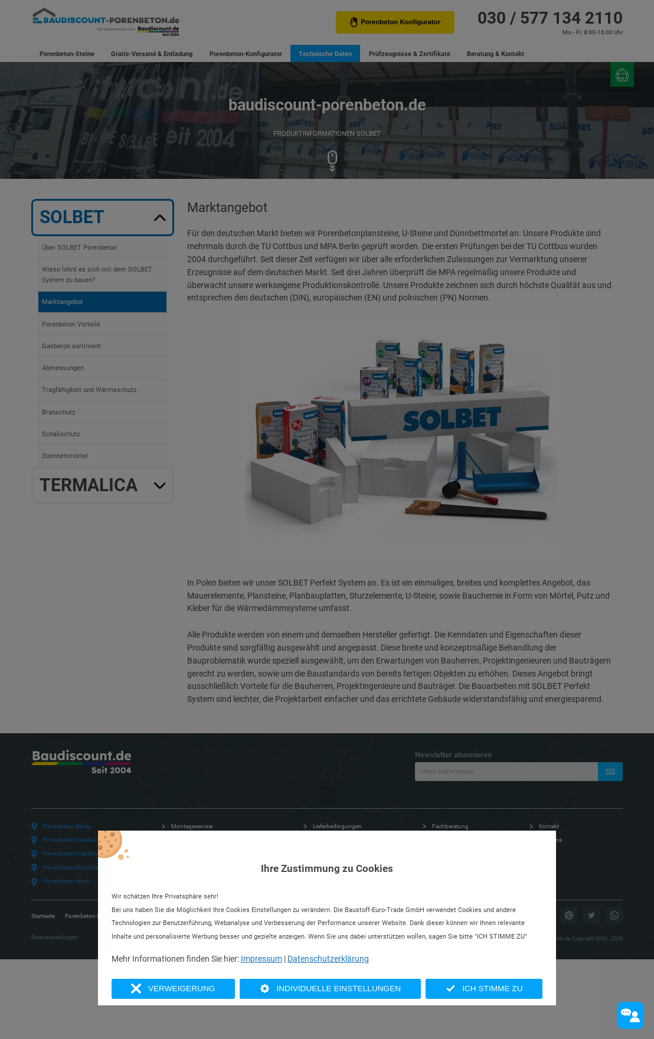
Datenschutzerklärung (328, 958)
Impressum (261, 958)
